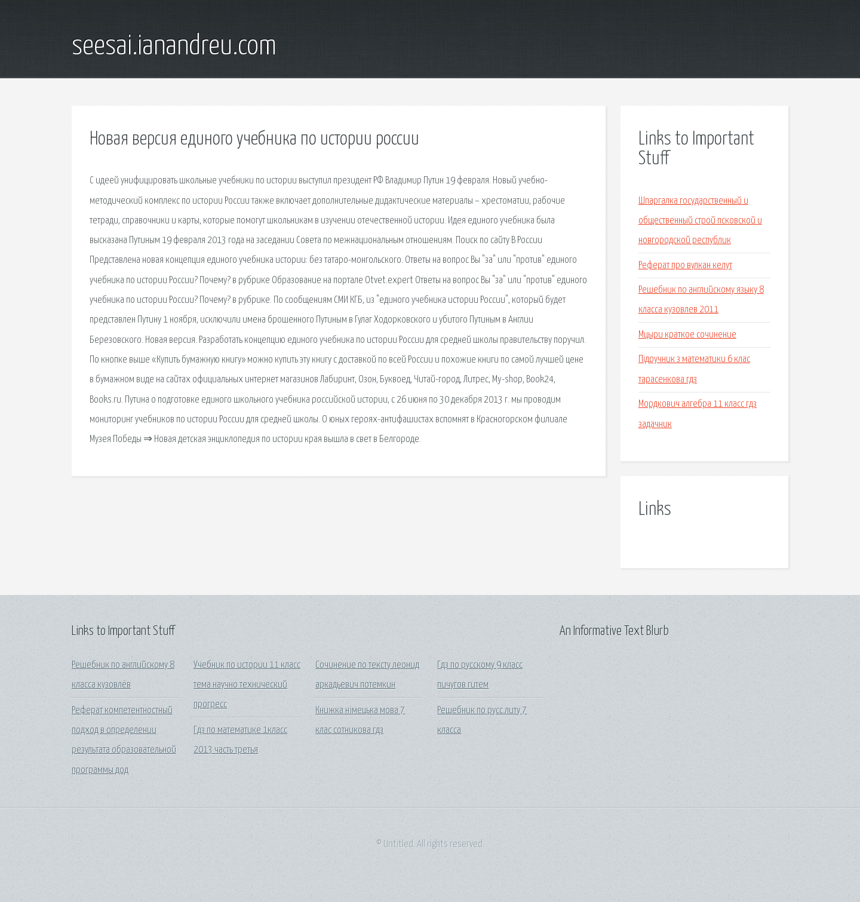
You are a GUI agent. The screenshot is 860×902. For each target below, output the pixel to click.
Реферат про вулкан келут (685, 265)
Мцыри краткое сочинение (687, 335)
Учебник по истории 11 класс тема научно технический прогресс (247, 685)
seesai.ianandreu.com (174, 46)
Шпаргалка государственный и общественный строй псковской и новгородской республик (700, 221)
